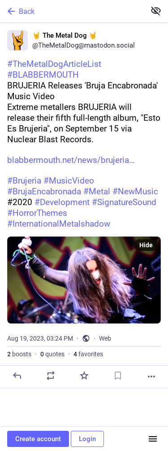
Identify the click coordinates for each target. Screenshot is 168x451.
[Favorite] (84, 375)
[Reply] (17, 375)
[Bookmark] (117, 375)
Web (105, 338)
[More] (151, 376)
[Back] (72, 11)
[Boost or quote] (50, 375)
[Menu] (153, 439)
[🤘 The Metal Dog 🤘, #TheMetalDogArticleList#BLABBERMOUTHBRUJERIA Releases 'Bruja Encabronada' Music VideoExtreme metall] (84, 205)
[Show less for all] (156, 11)
